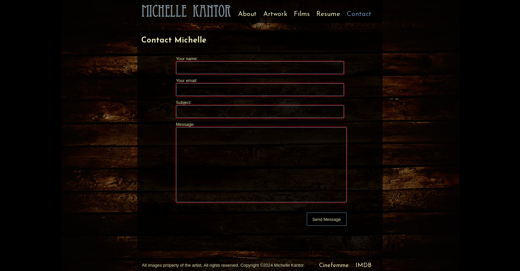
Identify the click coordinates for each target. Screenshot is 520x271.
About (247, 14)
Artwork (275, 14)
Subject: (184, 102)
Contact (359, 14)
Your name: (187, 58)
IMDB (363, 265)
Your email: (187, 80)
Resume (328, 14)
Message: (185, 124)
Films (302, 14)
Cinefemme (334, 265)
